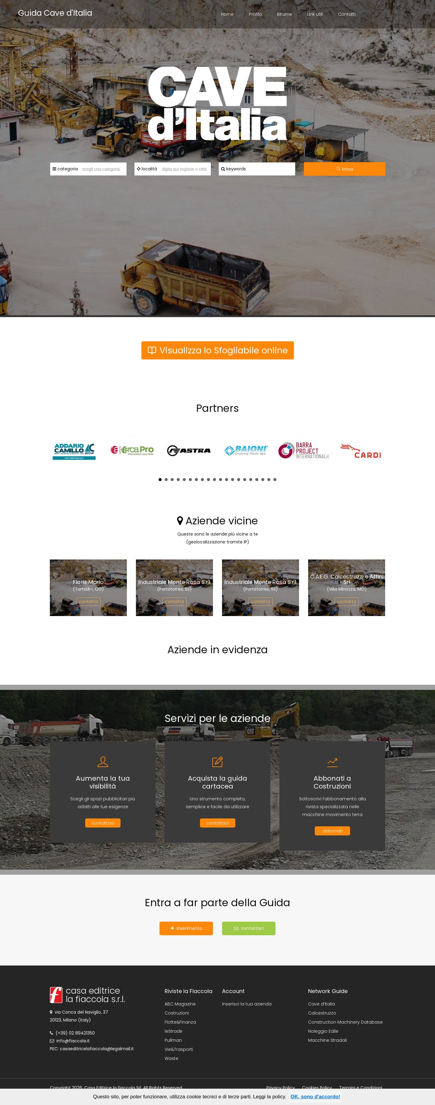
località (147, 169)
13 (232, 479)
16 (250, 479)
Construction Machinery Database (345, 1022)
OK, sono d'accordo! (315, 1097)
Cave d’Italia (321, 1004)
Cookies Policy (317, 1088)
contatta (88, 601)
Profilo (255, 14)
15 (244, 479)
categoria (65, 169)
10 (214, 479)
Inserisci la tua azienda (247, 1004)
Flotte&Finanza (180, 1022)
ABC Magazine (180, 1004)
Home (227, 14)
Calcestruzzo (322, 1013)
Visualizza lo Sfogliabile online (217, 350)
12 (226, 479)
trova (345, 169)
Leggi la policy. (269, 1097)
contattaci (103, 823)
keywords (233, 169)
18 (262, 479)
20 (274, 479)
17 (256, 479)
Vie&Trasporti (179, 1049)
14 (238, 479)
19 (268, 479)
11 (220, 479)
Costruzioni (177, 1013)
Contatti (347, 14)
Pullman (173, 1040)
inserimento (186, 928)
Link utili (315, 14)
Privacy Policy (280, 1088)
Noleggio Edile (323, 1031)
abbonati (332, 831)
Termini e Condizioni (360, 1088)
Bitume (284, 14)
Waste (171, 1058)
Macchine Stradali (327, 1040)
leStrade (173, 1031)
